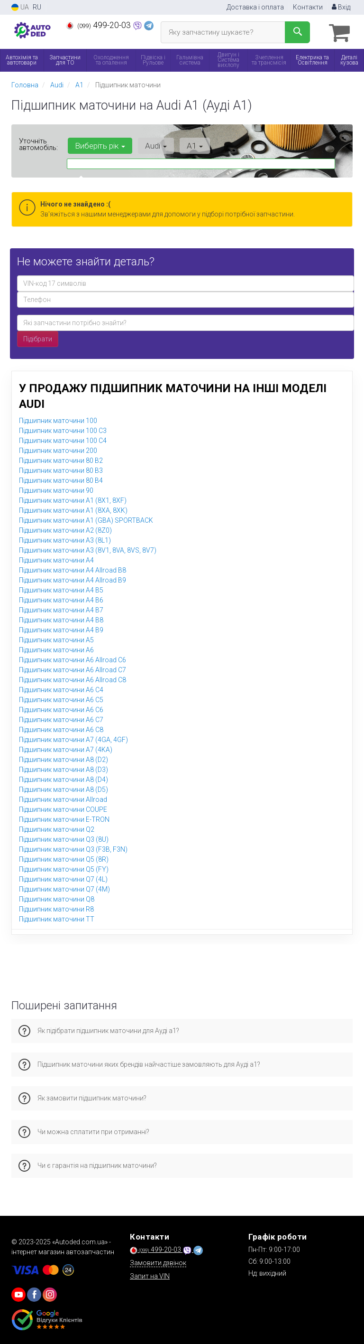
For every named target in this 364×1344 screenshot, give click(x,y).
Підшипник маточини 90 (56, 489)
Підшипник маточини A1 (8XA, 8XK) (73, 509)
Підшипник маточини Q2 (56, 828)
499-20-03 (99, 25)
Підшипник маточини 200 (58, 449)
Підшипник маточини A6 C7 (61, 719)
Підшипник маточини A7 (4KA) (65, 748)
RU (37, 7)
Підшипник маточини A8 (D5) (63, 788)
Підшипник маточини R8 (56, 908)
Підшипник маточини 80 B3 (61, 469)
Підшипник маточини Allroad (63, 798)
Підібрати (37, 338)
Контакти (308, 7)
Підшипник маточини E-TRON (64, 818)
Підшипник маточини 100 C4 (63, 439)
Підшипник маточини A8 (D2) (63, 758)
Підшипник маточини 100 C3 (63, 429)
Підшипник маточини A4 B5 (61, 589)
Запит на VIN (150, 1275)
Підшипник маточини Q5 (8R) (64, 858)
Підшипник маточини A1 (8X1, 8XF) (73, 499)
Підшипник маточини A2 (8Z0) (65, 529)
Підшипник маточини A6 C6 (61, 709)
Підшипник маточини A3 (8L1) (65, 539)
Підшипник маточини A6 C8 (61, 729)
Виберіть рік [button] (99, 145)
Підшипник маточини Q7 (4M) (64, 888)
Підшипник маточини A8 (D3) (63, 768)
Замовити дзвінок (158, 1262)
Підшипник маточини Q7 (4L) (63, 878)
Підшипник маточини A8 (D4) (63, 778)
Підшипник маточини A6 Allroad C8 (72, 679)
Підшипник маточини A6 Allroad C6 (72, 659)
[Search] (297, 32)
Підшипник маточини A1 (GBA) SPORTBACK (86, 519)
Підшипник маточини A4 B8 (61, 619)
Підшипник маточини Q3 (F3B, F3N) (73, 848)
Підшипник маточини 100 (58, 419)
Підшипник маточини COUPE (63, 808)
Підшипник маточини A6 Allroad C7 (72, 669)
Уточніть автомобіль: (38, 143)
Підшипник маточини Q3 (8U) (64, 838)
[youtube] (18, 1294)
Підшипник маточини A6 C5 (61, 699)
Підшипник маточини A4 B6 (61, 599)
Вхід (341, 7)
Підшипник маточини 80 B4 (61, 479)
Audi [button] (153, 145)
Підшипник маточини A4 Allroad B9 (72, 579)
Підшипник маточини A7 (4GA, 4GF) (73, 738)
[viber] (34, 1294)
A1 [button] (190, 145)
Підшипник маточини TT (56, 918)
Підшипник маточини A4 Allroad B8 (72, 569)
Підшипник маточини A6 (56, 649)
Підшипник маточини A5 (56, 639)
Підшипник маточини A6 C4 (61, 689)
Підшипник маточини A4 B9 (61, 629)
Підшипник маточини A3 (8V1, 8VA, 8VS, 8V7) (87, 549)
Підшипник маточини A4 (56, 559)
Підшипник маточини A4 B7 (61, 609)
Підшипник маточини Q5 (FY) (64, 868)
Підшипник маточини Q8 (56, 898)
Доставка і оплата (255, 7)
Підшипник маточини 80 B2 (61, 459)
